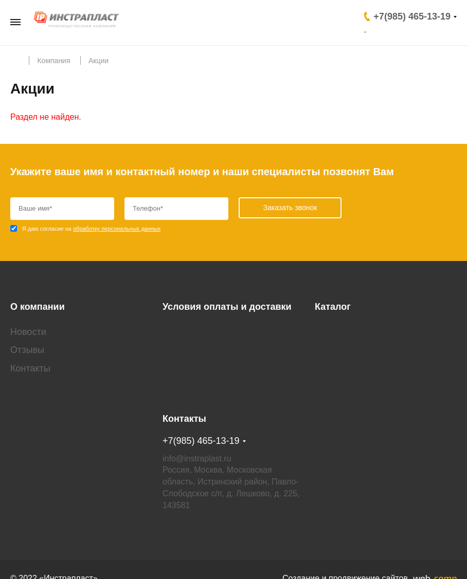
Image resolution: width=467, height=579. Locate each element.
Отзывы (27, 341)
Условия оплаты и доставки (227, 298)
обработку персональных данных (116, 229)
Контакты (30, 359)
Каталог (333, 298)
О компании (37, 298)
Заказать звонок (403, 29)
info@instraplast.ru (197, 440)
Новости (28, 322)
